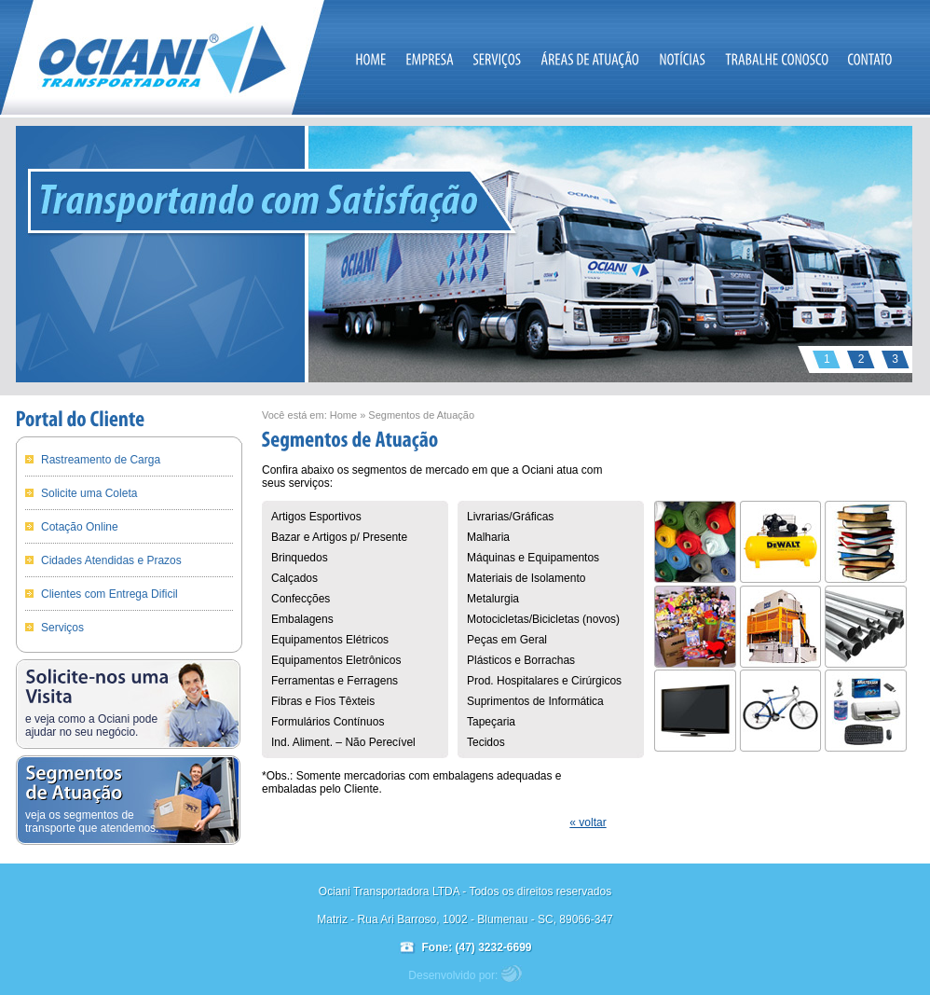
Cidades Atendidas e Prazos (111, 560)
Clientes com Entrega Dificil (109, 594)
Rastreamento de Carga (100, 459)
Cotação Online (79, 526)
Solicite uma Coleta (89, 493)
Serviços (62, 627)
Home (343, 415)
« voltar (587, 822)
